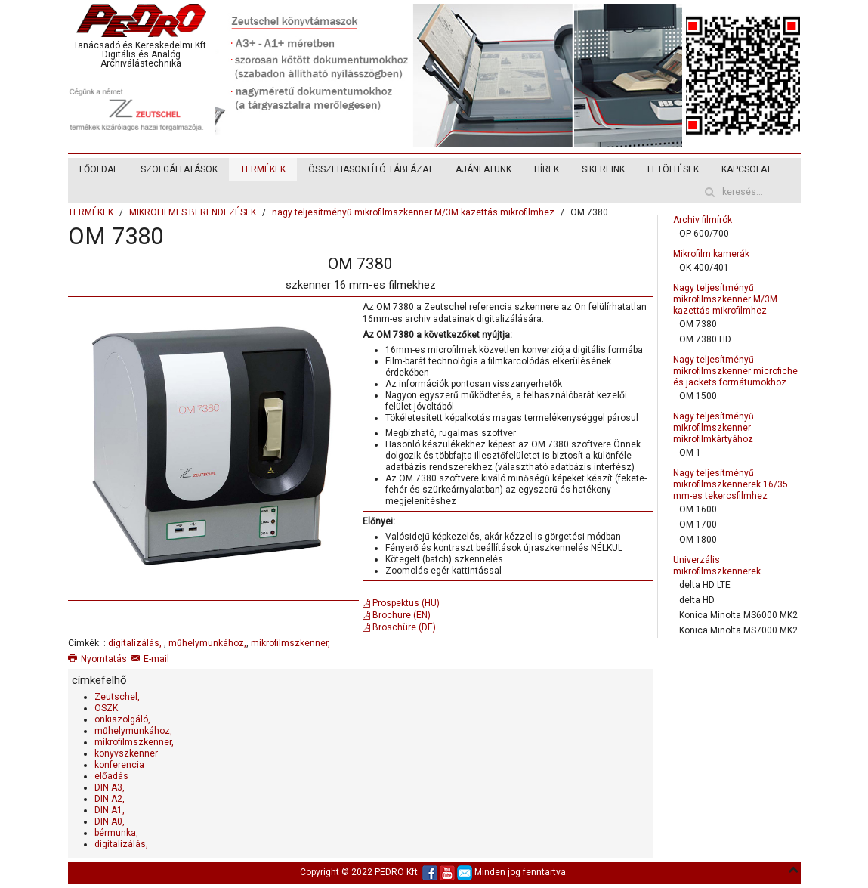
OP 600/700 (704, 233)
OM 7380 (698, 324)
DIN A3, (109, 787)
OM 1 (690, 452)
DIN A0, (109, 821)
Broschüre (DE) (399, 627)
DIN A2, (109, 799)
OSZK (106, 708)
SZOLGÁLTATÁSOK (179, 169)
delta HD (697, 600)
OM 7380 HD (705, 339)
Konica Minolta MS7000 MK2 (738, 630)
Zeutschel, (117, 697)
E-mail (150, 659)
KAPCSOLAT (746, 169)
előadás (111, 776)
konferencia (119, 765)
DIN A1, (109, 810)
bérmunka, (116, 833)
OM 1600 (698, 509)
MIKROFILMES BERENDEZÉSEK (192, 212)
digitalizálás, (136, 643)
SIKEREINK (603, 169)
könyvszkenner (126, 753)
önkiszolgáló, (122, 719)
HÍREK (546, 169)
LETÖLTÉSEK (673, 169)
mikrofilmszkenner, (290, 643)
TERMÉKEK (263, 169)
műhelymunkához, (207, 643)
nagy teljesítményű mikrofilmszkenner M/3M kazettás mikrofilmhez (413, 212)
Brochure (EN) (397, 615)
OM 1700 (698, 524)
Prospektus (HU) (401, 603)
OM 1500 (698, 396)
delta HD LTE (705, 585)
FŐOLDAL (98, 169)
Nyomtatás (97, 659)
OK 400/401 (704, 267)
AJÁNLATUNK (483, 169)
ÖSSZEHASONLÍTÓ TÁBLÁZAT (370, 169)
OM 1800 (698, 539)
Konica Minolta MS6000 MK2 (738, 615)
